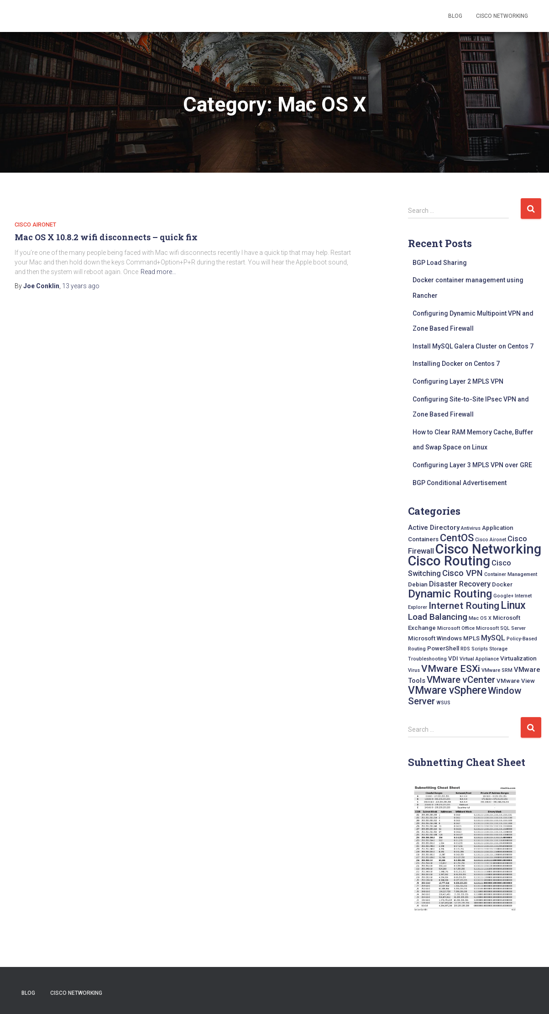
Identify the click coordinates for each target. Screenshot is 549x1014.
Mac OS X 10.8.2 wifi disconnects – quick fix (106, 237)
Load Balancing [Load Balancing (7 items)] (437, 617)
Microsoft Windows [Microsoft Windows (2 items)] (435, 638)
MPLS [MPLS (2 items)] (471, 638)
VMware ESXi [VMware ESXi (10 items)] (450, 668)
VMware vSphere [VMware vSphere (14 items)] (447, 690)
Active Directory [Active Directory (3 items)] (434, 527)
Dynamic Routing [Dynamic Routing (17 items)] (450, 593)
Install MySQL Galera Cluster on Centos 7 (473, 346)
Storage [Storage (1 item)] (498, 649)
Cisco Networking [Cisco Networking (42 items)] (488, 549)
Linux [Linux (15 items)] (513, 605)
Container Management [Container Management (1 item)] (510, 574)
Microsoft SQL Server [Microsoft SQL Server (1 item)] (501, 628)
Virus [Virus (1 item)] (414, 670)
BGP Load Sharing (440, 262)
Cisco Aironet (35, 224)
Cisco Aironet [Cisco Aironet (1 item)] (490, 540)
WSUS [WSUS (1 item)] (443, 703)
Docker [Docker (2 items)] (502, 584)
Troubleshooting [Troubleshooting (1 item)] (427, 659)
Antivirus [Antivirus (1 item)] (471, 528)
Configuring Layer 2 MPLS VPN (458, 381)
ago (80, 286)
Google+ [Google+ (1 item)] (503, 596)
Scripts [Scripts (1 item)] (479, 649)
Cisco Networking (502, 16)
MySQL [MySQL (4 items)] (493, 638)
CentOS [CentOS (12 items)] (457, 538)
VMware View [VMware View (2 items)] (516, 680)
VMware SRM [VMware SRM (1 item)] (496, 670)
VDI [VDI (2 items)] (453, 658)
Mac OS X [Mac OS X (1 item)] (480, 618)
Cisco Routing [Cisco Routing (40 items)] (449, 561)
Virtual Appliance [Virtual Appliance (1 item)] (479, 659)
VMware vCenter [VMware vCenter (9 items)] (461, 679)
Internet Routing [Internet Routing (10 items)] (464, 605)
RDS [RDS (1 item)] (465, 649)
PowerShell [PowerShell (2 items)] (443, 648)
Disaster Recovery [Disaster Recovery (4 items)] (460, 584)
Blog (455, 16)
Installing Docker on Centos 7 (456, 363)
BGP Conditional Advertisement (460, 482)
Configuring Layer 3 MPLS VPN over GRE (472, 465)
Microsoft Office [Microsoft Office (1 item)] (456, 628)
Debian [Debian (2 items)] (418, 584)
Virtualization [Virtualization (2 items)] (518, 658)
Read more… (158, 271)
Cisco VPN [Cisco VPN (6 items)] (462, 573)
